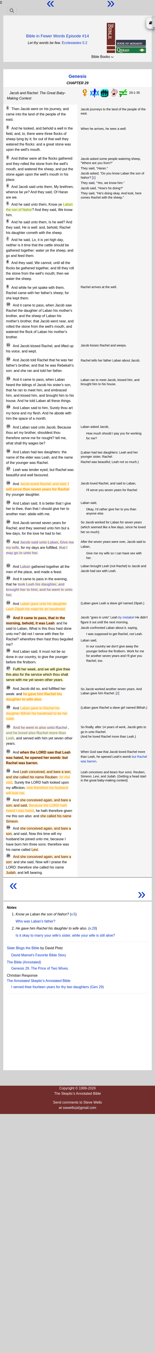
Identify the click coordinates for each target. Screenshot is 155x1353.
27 (8, 668)
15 (8, 426)
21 (8, 541)
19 (8, 502)
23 (8, 578)
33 (8, 799)
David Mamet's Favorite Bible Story (38, 955)
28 (8, 687)
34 (8, 827)
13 (8, 378)
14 (8, 406)
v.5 (73, 914)
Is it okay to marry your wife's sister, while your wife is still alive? (65, 935)
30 (8, 726)
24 (8, 602)
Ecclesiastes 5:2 (74, 43)
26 (8, 650)
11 (8, 344)
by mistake (125, 617)
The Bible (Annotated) (24, 962)
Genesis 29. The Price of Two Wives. (40, 968)
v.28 (92, 928)
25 (8, 616)
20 (8, 521)
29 (8, 707)
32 (8, 770)
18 (8, 482)
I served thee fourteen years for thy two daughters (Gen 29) (57, 987)
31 (8, 751)
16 (8, 451)
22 (8, 565)
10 (8, 304)
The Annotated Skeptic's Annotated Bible (38, 981)
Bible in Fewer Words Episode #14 (57, 36)
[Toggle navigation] (12, 10)
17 (8, 468)
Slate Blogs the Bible (23, 948)
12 (8, 359)
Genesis (78, 76)
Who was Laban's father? (35, 921)
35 (8, 855)
